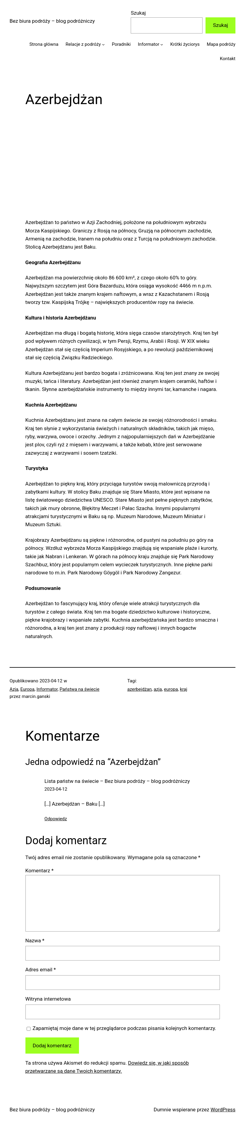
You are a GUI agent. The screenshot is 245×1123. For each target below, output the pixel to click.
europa (171, 689)
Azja (14, 689)
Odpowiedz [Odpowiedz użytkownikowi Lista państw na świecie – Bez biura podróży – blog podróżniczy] (56, 818)
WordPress (223, 1110)
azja (158, 689)
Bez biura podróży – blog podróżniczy (52, 21)
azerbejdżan (139, 689)
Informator (47, 689)
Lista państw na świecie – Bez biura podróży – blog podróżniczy (117, 781)
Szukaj (138, 13)
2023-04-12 (56, 789)
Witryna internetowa (48, 999)
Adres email (40, 970)
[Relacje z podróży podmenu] (103, 44)
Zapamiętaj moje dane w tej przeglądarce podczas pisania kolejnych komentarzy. (124, 1028)
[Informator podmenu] (161, 44)
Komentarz (39, 871)
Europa (27, 689)
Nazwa (35, 941)
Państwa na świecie (79, 689)
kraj (183, 689)
